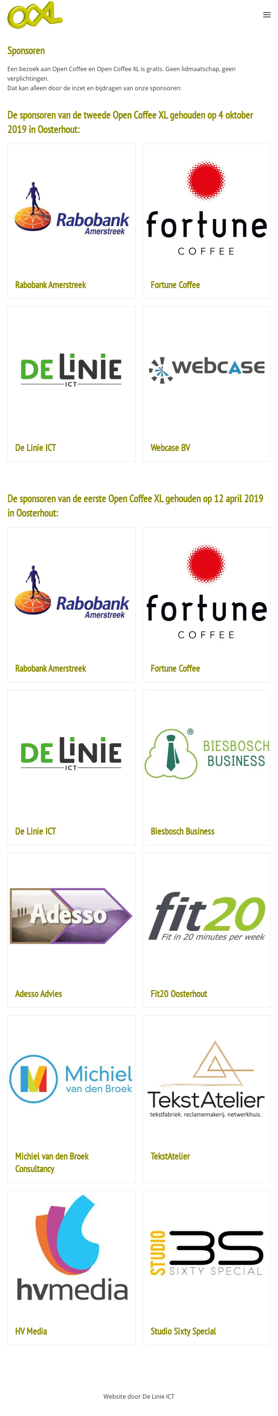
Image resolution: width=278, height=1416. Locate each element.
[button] (267, 14)
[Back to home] (35, 14)
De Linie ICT (158, 1396)
